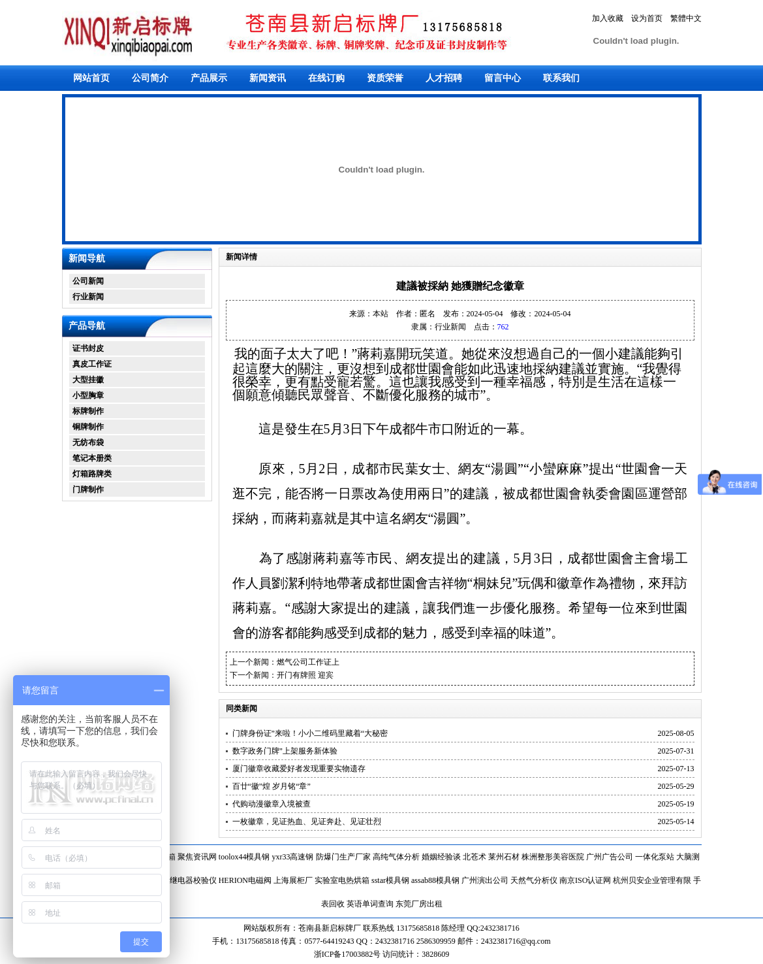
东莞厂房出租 (419, 903)
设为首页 (646, 18)
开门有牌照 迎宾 (305, 675)
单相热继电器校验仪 (181, 880)
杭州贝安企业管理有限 (652, 880)
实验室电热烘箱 (342, 880)
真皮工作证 (92, 364)
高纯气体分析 (396, 856)
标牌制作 (88, 411)
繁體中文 (686, 18)
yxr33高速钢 (293, 856)
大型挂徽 (88, 379)
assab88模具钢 (435, 880)
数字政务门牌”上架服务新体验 (284, 751)
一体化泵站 (654, 856)
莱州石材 (504, 856)
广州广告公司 (609, 856)
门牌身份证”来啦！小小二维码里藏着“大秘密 (310, 733)
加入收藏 (607, 18)
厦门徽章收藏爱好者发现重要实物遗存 (299, 768)
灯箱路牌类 (92, 473)
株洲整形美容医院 (553, 856)
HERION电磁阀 (245, 880)
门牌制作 (88, 489)
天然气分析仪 (533, 880)
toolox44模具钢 (244, 856)
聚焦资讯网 (197, 856)
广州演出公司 (484, 880)
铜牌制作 (88, 426)
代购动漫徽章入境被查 (271, 803)
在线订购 (326, 78)
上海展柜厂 (293, 880)
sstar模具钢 (390, 880)
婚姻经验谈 (441, 856)
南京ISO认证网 (585, 880)
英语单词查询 (370, 903)
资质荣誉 (385, 78)
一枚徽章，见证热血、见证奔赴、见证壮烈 (306, 821)
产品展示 (209, 78)
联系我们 (561, 78)
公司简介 (150, 78)
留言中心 (502, 78)
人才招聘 (444, 78)
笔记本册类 (92, 458)
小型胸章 (88, 395)
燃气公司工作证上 (308, 662)
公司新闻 (88, 281)
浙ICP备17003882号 (348, 954)
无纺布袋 (88, 442)
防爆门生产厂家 (343, 856)
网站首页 (91, 78)
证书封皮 (88, 348)
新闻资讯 (267, 78)
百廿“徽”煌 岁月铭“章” (271, 786)
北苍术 (474, 856)
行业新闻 (88, 296)
